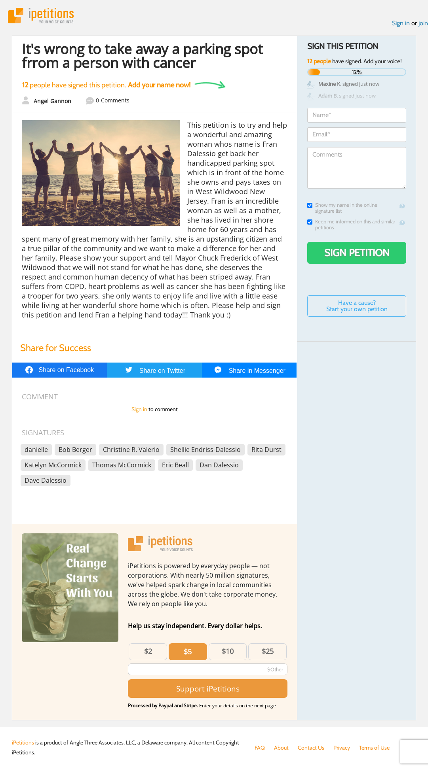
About (281, 747)
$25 (268, 651)
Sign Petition (357, 253)
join (423, 23)
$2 (148, 651)
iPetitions (41, 15)
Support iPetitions (208, 688)
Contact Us (311, 747)
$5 (188, 651)
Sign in (401, 23)
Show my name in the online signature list (342, 208)
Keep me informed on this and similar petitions (351, 225)
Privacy (341, 747)
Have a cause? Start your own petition (357, 306)
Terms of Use (374, 747)
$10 (228, 651)
